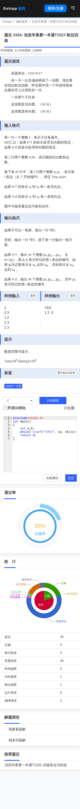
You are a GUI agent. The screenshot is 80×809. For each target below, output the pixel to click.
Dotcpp (14, 8)
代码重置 (53, 400)
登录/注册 (55, 8)
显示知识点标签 (66, 372)
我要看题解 (17, 729)
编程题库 (22, 21)
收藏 (68, 408)
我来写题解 (17, 740)
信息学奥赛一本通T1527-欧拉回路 (54, 21)
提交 (71, 478)
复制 (32, 295)
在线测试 (52, 478)
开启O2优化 (16, 408)
